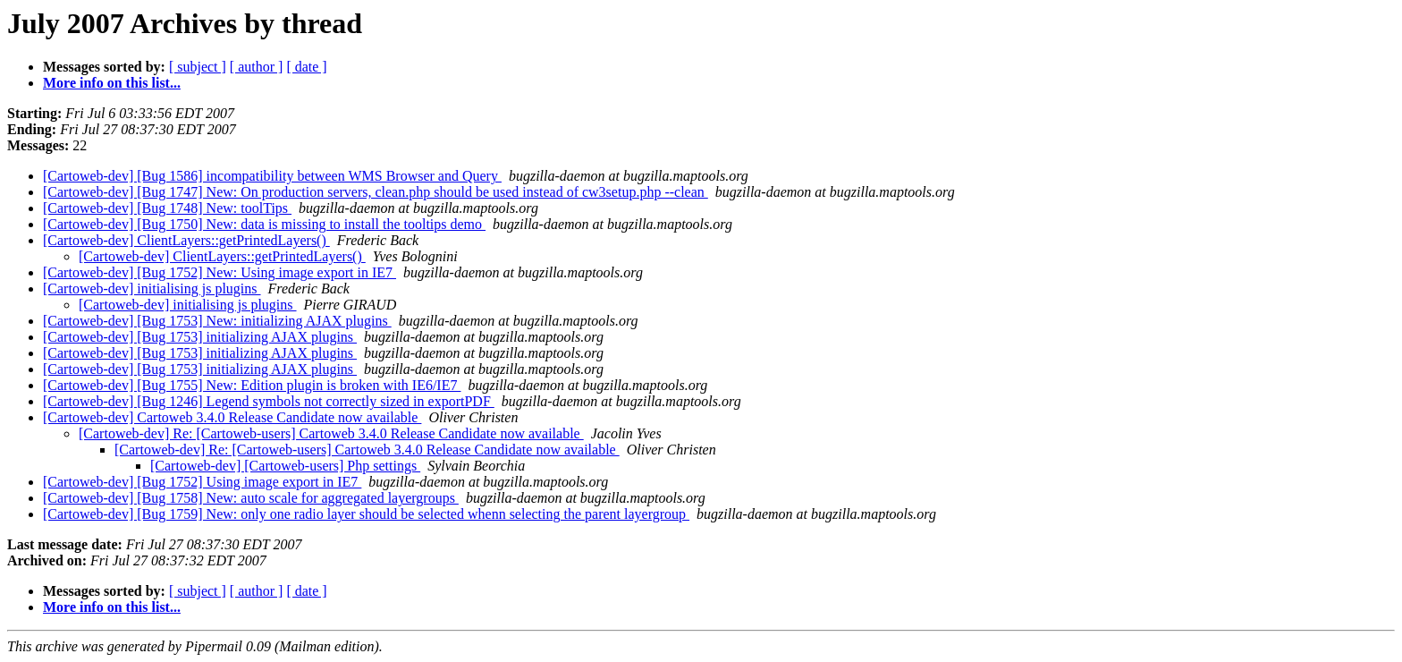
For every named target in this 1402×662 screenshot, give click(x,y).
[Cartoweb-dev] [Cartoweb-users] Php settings (285, 465)
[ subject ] (197, 66)
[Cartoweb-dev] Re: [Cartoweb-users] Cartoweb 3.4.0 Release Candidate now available (331, 433)
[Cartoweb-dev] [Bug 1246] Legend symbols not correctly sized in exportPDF (268, 401)
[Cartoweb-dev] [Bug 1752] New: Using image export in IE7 (219, 272)
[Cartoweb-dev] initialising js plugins (152, 288)
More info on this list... (112, 82)
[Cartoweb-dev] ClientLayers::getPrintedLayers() (186, 240)
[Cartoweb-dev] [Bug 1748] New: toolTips (167, 208)
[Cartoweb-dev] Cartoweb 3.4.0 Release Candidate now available (232, 417)
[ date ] (306, 66)
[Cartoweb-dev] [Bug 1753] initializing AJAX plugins (200, 336)
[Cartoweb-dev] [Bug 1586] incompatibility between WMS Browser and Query (272, 175)
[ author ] (256, 66)
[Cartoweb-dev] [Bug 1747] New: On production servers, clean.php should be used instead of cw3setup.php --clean (375, 191)
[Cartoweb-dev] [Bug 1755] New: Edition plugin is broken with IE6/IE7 (251, 385)
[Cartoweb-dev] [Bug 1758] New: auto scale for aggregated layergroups (251, 497)
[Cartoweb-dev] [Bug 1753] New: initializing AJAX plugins (217, 320)
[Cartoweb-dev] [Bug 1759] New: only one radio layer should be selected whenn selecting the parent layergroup (366, 514)
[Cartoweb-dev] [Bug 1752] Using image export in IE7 (202, 481)
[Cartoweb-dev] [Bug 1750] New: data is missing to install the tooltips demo (264, 224)
